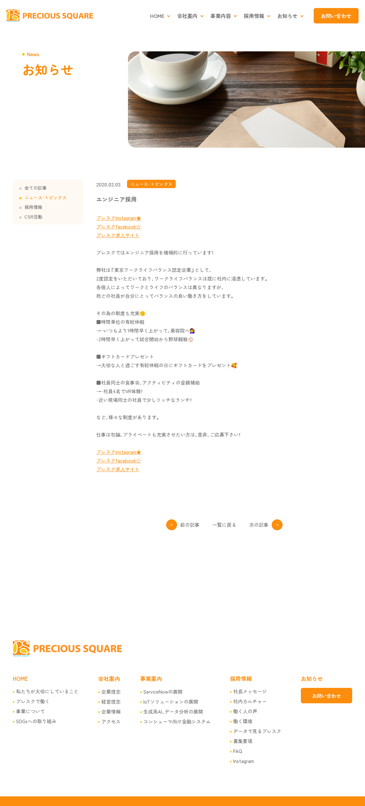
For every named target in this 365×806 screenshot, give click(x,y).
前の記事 (189, 524)
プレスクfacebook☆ (118, 226)
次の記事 (258, 524)
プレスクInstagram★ (118, 217)
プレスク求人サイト (118, 235)
